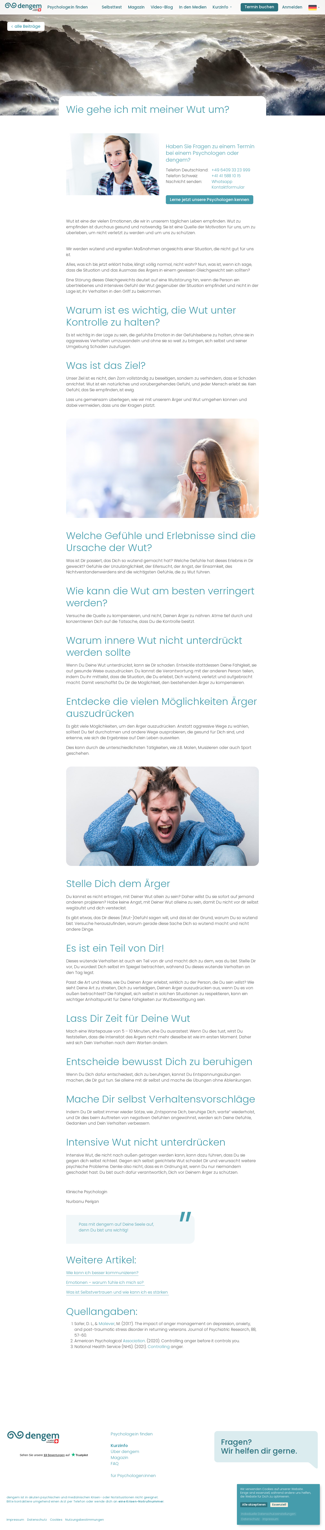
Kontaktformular (228, 187)
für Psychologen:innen (133, 1475)
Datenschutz (37, 1520)
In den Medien (193, 7)
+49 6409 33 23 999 (231, 170)
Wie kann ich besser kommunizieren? (102, 1273)
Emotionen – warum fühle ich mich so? (105, 1282)
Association (134, 1341)
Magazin (136, 7)
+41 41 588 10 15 (226, 176)
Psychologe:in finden (67, 7)
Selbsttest (112, 7)
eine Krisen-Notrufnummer (141, 1501)
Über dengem (125, 1451)
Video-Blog (162, 7)
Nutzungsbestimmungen (84, 1520)
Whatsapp (222, 181)
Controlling (159, 1346)
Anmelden (292, 7)
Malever (107, 1324)
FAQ (115, 1463)
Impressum (15, 1520)
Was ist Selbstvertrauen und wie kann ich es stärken (117, 1292)
